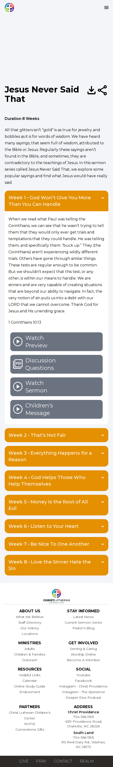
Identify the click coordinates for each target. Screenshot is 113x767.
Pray (41, 761)
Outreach (29, 660)
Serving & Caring (83, 649)
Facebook (83, 681)
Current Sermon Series (83, 622)
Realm (87, 761)
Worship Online (83, 654)
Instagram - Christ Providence (83, 686)
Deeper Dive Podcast (83, 697)
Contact (63, 761)
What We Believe (30, 617)
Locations (30, 634)
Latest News (83, 617)
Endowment (29, 692)
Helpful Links (29, 675)
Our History (29, 628)
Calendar (30, 681)
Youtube (83, 675)
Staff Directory (29, 622)
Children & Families (29, 654)
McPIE (29, 724)
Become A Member (83, 660)
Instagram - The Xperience (83, 692)
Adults (30, 649)
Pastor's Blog (83, 628)
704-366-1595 (83, 717)
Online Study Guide (29, 686)
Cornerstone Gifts (29, 729)
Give (24, 761)
